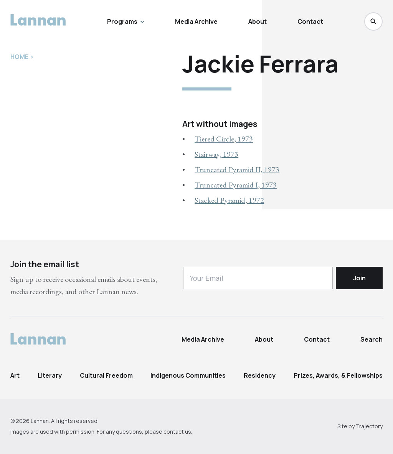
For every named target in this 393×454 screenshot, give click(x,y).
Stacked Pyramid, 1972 (229, 200)
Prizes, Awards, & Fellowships (338, 375)
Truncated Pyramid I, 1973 (236, 185)
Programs (125, 21)
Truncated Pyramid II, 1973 (237, 169)
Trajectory (369, 426)
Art (15, 375)
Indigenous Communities (188, 375)
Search (371, 339)
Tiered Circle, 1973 (224, 139)
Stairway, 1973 (216, 154)
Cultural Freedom (106, 375)
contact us (177, 431)
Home (19, 57)
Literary (50, 375)
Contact (310, 21)
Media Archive (196, 21)
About (257, 21)
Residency (260, 375)
